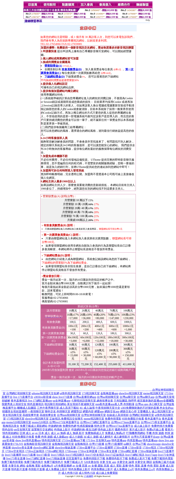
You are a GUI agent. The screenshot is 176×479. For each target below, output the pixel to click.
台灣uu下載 (139, 443)
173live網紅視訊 (54, 451)
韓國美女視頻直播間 (14, 411)
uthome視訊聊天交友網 (45, 393)
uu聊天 (127, 443)
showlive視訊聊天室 (130, 393)
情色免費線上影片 (79, 469)
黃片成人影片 (137, 429)
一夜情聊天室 (36, 411)
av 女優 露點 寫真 (98, 465)
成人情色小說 (87, 472)
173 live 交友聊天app (98, 440)
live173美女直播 (15, 458)
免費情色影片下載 (117, 458)
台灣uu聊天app (146, 396)
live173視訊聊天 (75, 454)
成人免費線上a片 (124, 469)
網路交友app (111, 411)
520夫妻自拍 (91, 462)
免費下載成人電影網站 (33, 425)
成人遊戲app (60, 436)
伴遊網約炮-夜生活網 (84, 429)
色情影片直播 (36, 469)
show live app (166, 440)
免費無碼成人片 (94, 433)
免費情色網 (69, 425)
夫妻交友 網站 (16, 465)
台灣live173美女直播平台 (156, 422)
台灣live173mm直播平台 (125, 422)
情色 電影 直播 (137, 465)
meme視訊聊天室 (153, 393)
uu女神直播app (61, 400)
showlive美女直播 (22, 447)
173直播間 (88, 476)
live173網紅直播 (35, 458)
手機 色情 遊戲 (155, 433)
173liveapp (71, 451)
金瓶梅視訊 (81, 443)
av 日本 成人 (42, 433)
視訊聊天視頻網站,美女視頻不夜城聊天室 (69, 404)
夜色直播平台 (153, 418)
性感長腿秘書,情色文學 (91, 425)
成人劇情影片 (122, 436)
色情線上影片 (62, 429)
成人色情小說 (70, 472)
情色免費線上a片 (145, 469)
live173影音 (43, 454)
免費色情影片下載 (94, 458)
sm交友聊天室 (22, 429)
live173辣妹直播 (55, 458)
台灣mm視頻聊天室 (68, 415)
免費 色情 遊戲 (44, 436)
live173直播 (29, 454)
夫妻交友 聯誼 (143, 462)
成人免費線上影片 (57, 469)
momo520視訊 (40, 422)
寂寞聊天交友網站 (42, 429)
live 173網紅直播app (40, 400)
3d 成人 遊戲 (91, 436)
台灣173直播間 (114, 443)
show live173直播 (62, 396)
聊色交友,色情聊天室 (57, 411)
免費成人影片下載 (140, 458)
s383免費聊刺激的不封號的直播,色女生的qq (147, 407)
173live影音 (135, 447)
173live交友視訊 (14, 451)
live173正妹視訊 (114, 454)
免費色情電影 (113, 418)
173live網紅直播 (127, 451)
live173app (151, 454)
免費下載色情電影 (12, 462)
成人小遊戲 (76, 436)
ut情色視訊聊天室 (70, 393)
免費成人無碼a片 (115, 433)
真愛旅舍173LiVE (12, 443)
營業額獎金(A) (53, 65)
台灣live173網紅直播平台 (95, 422)
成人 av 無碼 (58, 433)
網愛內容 (88, 411)
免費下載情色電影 (162, 458)
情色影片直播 (19, 469)
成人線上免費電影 (107, 472)
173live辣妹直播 (147, 451)
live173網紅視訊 (134, 454)
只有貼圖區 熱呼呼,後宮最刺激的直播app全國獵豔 (144, 400)
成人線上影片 (142, 425)
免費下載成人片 (73, 462)
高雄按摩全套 (48, 415)
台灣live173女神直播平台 (64, 422)
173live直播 (120, 447)
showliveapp (154, 443)
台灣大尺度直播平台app (145, 436)
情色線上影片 (106, 429)
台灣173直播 (96, 443)
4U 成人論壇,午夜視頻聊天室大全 (100, 407)
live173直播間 (13, 454)
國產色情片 (122, 429)
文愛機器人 (144, 411)
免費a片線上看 (155, 429)
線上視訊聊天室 (161, 411)
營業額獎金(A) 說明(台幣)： (59, 196)
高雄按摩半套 (31, 415)
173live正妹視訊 (34, 451)
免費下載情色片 (53, 462)
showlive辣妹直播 (65, 447)
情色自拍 (7, 429)
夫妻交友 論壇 (125, 462)
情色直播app (118, 440)
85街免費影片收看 (133, 418)
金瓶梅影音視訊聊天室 (37, 443)
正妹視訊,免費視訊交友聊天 (66, 418)
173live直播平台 (86, 447)
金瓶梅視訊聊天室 (63, 443)
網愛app (99, 411)
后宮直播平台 (74, 458)
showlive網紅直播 (43, 447)
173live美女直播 (107, 451)
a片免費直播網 (63, 465)
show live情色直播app (28, 440)
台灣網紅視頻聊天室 (18, 393)
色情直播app (134, 440)
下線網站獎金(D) (55, 76)
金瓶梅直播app (109, 393)
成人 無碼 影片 (75, 433)
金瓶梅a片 (47, 465)
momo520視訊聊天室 (18, 422)
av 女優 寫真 (80, 465)
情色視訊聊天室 (51, 440)
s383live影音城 (42, 396)
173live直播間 (104, 447)
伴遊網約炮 (55, 425)
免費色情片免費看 (162, 425)
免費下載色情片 (33, 462)
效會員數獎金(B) (72, 69)
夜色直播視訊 (19, 400)
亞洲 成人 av (27, 433)
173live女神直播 (87, 451)
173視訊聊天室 (91, 393)
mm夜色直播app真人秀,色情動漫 (114, 404)
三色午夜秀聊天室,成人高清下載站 (58, 407)
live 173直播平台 (23, 396)
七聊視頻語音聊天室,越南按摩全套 (92, 400)
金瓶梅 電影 (33, 465)
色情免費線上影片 (102, 469)
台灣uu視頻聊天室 (108, 396)
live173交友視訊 (94, 454)
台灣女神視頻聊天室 (93, 415)
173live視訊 (149, 447)
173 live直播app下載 (73, 440)
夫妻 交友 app (108, 462)
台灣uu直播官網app (84, 396)
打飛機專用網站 (135, 433)
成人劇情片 (106, 436)
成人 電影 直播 (119, 465)
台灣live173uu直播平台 (119, 425)
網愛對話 (76, 411)
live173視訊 (58, 454)
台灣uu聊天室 (128, 396)
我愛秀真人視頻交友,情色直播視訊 (23, 404)
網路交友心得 (128, 411)
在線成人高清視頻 (118, 415)
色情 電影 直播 (156, 465)
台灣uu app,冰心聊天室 (148, 404)
